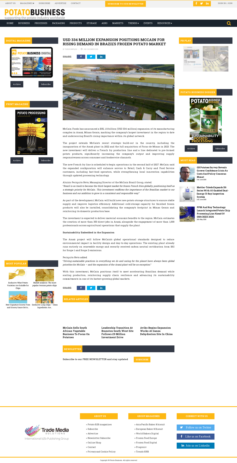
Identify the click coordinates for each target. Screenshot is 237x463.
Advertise (60, 3)
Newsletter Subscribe (99, 438)
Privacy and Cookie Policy (101, 451)
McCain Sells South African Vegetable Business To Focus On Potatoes (76, 332)
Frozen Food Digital (146, 442)
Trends (132, 23)
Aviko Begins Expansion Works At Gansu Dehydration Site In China (156, 331)
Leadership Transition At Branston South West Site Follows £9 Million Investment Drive (117, 332)
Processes (41, 23)
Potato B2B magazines (100, 424)
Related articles (76, 299)
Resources (163, 23)
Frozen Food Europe (146, 438)
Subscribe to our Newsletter (125, 3)
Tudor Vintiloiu (71, 49)
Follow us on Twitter (197, 427)
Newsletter (72, 349)
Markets (117, 23)
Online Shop (94, 442)
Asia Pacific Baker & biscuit (150, 424)
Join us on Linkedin (196, 445)
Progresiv (141, 447)
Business (24, 23)
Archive (17, 84)
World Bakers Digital (147, 433)
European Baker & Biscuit (149, 429)
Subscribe (44, 3)
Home (10, 23)
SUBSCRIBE (142, 359)
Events (148, 23)
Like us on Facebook (196, 436)
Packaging (58, 23)
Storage (92, 23)
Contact (76, 3)
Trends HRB (142, 451)
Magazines (26, 3)
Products (76, 23)
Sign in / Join (225, 3)
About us (10, 3)
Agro (104, 23)
